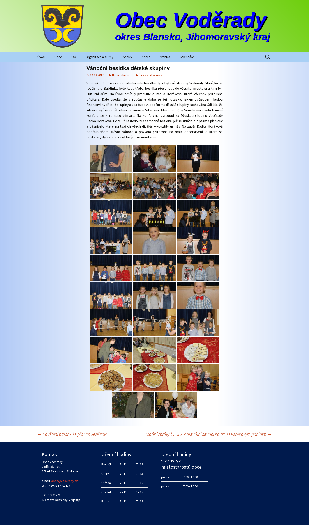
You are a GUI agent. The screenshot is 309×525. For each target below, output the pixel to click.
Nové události (121, 75)
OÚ (73, 57)
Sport (146, 57)
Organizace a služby (99, 57)
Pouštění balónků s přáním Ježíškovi (72, 434)
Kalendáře (187, 57)
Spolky (127, 57)
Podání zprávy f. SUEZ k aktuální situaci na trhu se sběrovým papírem (208, 434)
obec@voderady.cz (64, 481)
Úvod (41, 57)
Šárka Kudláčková (150, 75)
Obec (58, 57)
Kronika (164, 57)
